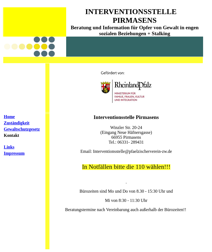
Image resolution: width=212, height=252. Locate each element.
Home (9, 116)
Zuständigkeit (16, 123)
